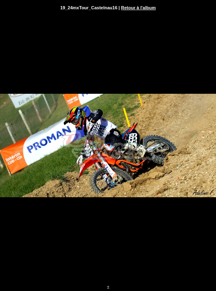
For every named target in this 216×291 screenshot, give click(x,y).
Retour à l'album (138, 7)
